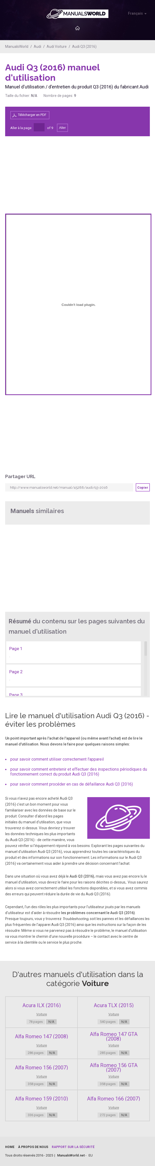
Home (9, 1147)
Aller (62, 128)
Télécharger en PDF (32, 115)
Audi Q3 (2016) (84, 46)
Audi (37, 46)
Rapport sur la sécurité (73, 1147)
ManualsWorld (16, 46)
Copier (142, 487)
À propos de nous (33, 1147)
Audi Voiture (57, 46)
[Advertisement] (129, 75)
